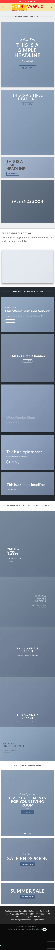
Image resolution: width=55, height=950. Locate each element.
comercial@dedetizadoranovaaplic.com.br (27, 919)
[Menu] (3, 7)
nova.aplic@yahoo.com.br (30, 917)
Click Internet (39, 929)
